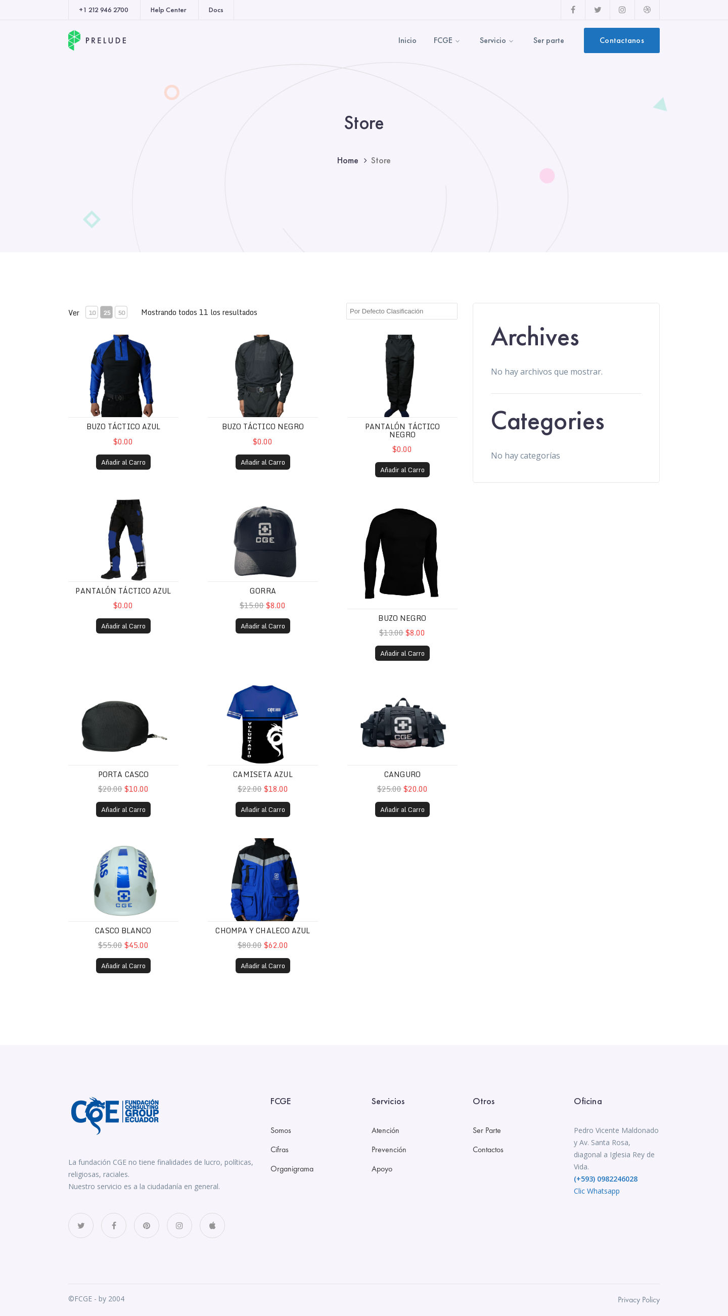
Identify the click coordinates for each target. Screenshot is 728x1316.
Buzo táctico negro (263, 426)
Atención (385, 1130)
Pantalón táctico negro (402, 430)
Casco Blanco (123, 930)
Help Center (169, 9)
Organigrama (291, 1168)
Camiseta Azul (262, 774)
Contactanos (622, 40)
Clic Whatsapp (597, 1191)
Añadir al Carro (123, 462)
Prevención (389, 1149)
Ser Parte (487, 1130)
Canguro (402, 774)
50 (121, 312)
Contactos (488, 1149)
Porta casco (123, 774)
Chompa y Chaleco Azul (262, 930)
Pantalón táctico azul (123, 591)
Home (347, 160)
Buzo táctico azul (123, 426)
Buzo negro (402, 618)
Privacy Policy (639, 1299)
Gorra (263, 591)
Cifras (279, 1149)
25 (106, 312)
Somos (280, 1130)
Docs (216, 9)
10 (92, 312)
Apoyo (382, 1168)
